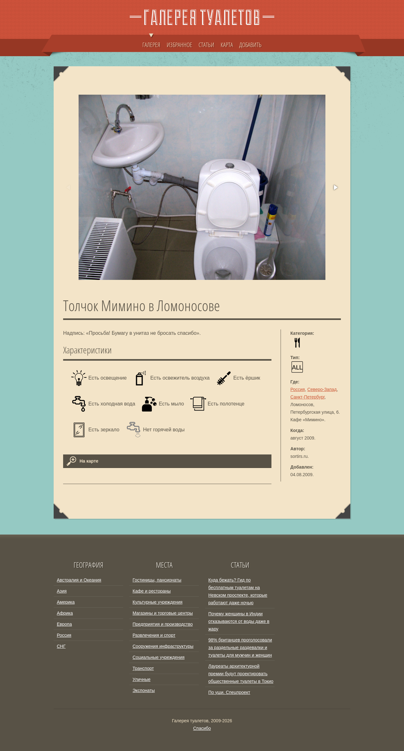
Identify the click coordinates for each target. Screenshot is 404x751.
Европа (64, 624)
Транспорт (143, 668)
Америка (66, 602)
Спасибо (202, 728)
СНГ (61, 646)
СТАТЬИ (206, 44)
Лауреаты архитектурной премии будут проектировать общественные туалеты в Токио (240, 674)
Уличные (142, 679)
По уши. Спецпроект (229, 692)
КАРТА (227, 44)
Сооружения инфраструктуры (163, 646)
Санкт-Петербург (307, 396)
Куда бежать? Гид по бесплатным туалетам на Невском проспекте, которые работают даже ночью (237, 591)
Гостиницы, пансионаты (157, 579)
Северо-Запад (322, 389)
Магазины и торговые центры (163, 613)
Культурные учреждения (157, 602)
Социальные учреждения (159, 657)
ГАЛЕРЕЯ (151, 42)
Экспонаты (144, 690)
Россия (297, 389)
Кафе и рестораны (152, 591)
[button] (335, 187)
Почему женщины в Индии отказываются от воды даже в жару (239, 621)
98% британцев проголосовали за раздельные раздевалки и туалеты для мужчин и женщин (240, 647)
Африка (65, 613)
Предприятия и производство (163, 624)
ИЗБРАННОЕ (179, 44)
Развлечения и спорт (154, 635)
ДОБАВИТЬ (250, 44)
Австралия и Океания (79, 579)
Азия (62, 591)
